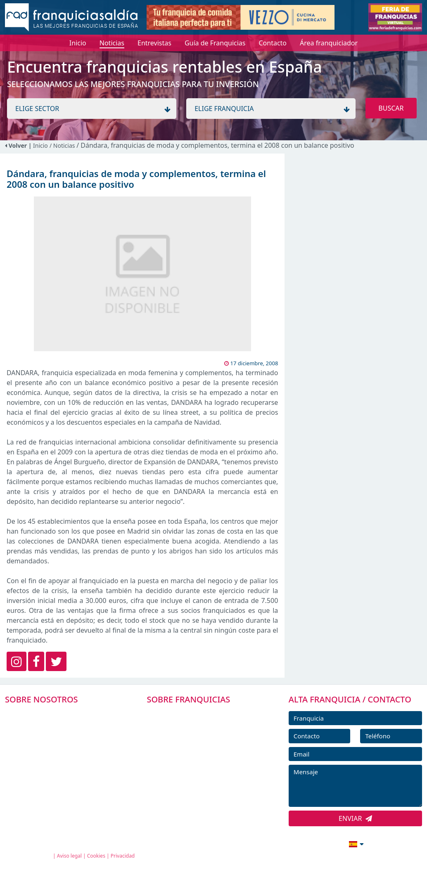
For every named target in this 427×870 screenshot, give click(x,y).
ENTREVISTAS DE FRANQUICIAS (204, 788)
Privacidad (123, 855)
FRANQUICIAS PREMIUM (194, 714)
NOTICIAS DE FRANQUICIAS (199, 769)
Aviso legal (69, 855)
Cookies (96, 855)
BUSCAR (390, 108)
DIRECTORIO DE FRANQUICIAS (203, 732)
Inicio (40, 145)
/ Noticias (63, 145)
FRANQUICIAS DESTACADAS (199, 751)
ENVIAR (355, 818)
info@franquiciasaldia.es (285, 843)
